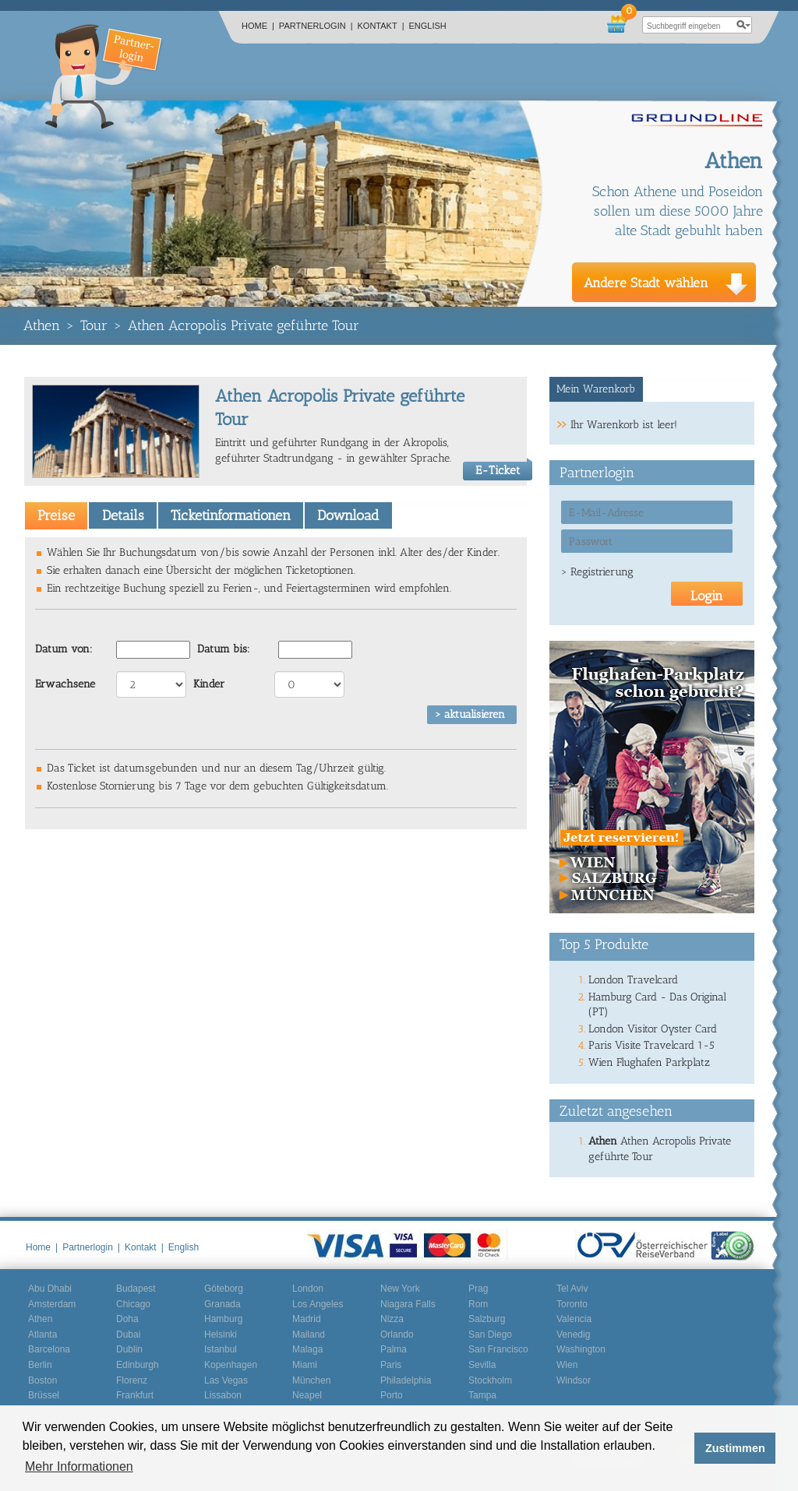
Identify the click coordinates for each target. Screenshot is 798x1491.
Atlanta (42, 1334)
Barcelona (49, 1349)
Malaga (307, 1349)
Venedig (573, 1334)
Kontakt (381, 25)
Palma (393, 1349)
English (428, 25)
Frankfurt (135, 1395)
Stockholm (490, 1380)
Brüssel (43, 1395)
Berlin (40, 1364)
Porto (391, 1395)
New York (400, 1288)
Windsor (573, 1380)
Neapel (307, 1395)
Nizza (392, 1318)
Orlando (397, 1334)
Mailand (308, 1334)
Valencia (573, 1318)
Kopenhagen (230, 1364)
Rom (478, 1304)
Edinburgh (137, 1364)
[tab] (56, 515)
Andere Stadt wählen (646, 282)
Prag (478, 1288)
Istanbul (220, 1349)
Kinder (208, 684)
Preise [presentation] (56, 515)
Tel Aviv (572, 1288)
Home (258, 25)
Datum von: (64, 649)
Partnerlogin (316, 25)
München (311, 1380)
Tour (94, 325)
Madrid (306, 1318)
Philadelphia (405, 1380)
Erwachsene (65, 684)
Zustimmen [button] (735, 1448)
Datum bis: (223, 649)
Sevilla (482, 1364)
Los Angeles (317, 1304)
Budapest (136, 1288)
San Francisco (498, 1349)
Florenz (131, 1380)
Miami (304, 1364)
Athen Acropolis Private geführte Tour (243, 325)
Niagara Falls (408, 1304)
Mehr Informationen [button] (79, 1466)
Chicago (133, 1304)
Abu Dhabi (50, 1288)
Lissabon (223, 1395)
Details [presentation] (123, 515)
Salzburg (486, 1318)
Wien (566, 1364)
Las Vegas (226, 1380)
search (743, 24)
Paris (390, 1364)
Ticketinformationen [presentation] (231, 515)
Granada (222, 1304)
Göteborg (223, 1288)
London (307, 1288)
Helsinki (220, 1334)
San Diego (490, 1334)
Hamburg (223, 1318)
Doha (127, 1318)
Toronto (572, 1304)
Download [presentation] (348, 515)
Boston (42, 1380)
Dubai (128, 1334)
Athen (41, 325)
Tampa (482, 1395)
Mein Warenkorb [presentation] (595, 389)
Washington (581, 1349)
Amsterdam (52, 1304)
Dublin (129, 1349)
